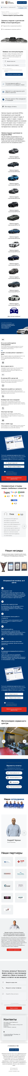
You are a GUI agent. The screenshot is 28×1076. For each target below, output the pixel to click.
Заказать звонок (22, 2)
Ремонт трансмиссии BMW (11, 13)
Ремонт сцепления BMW (10, 14)
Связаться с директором (14, 949)
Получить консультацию (14, 74)
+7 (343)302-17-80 (22, 8)
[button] (24, 526)
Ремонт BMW (5, 11)
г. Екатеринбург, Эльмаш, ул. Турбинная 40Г (12, 1033)
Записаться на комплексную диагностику (14, 478)
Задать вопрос (14, 1008)
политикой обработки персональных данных (13, 70)
